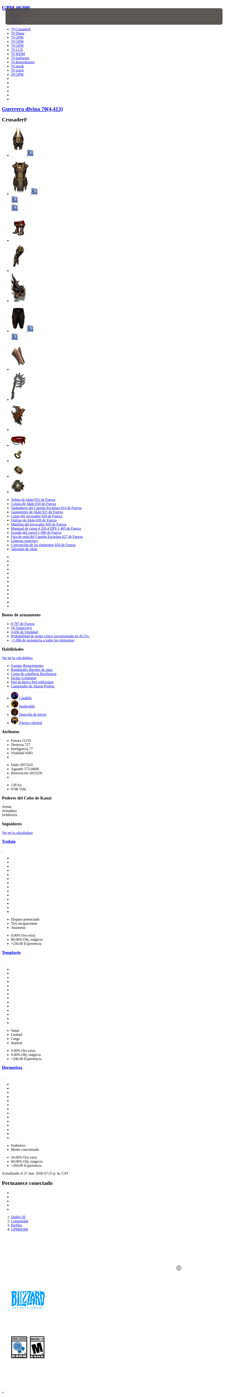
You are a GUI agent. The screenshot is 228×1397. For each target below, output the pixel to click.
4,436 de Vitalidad (24, 632)
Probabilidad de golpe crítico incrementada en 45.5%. (50, 636)
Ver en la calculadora (17, 658)
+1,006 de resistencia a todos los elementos (42, 640)
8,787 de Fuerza (23, 624)
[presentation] (19, 16)
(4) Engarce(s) (21, 628)
